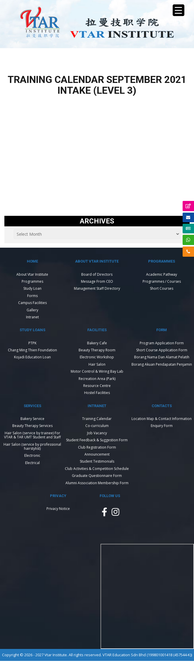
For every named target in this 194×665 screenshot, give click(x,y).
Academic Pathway (161, 274)
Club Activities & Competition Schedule (97, 468)
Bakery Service (32, 418)
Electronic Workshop (97, 357)
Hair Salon (97, 364)
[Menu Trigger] (178, 10)
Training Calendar (97, 418)
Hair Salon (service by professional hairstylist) (32, 446)
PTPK (32, 343)
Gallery (32, 310)
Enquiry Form (162, 425)
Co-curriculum (97, 425)
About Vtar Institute (32, 274)
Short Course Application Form (161, 350)
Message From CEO (97, 281)
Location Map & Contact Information (161, 418)
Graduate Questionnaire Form (97, 475)
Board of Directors (96, 274)
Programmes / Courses (162, 281)
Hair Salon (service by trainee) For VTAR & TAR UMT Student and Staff (32, 435)
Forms (32, 295)
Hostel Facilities (97, 392)
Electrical (32, 462)
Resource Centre (97, 385)
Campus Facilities (32, 302)
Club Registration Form (97, 447)
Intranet (32, 317)
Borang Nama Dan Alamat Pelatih (161, 357)
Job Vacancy (97, 432)
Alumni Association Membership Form (97, 482)
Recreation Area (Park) (97, 378)
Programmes (32, 281)
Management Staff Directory (97, 288)
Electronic (32, 455)
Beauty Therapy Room (97, 350)
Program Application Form (162, 343)
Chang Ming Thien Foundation (32, 350)
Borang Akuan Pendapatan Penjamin (161, 364)
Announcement (97, 454)
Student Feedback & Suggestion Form (97, 439)
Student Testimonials (97, 461)
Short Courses (161, 288)
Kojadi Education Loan (32, 357)
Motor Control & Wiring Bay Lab (97, 371)
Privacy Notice (58, 508)
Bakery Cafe (97, 343)
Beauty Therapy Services (32, 425)
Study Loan (32, 288)
